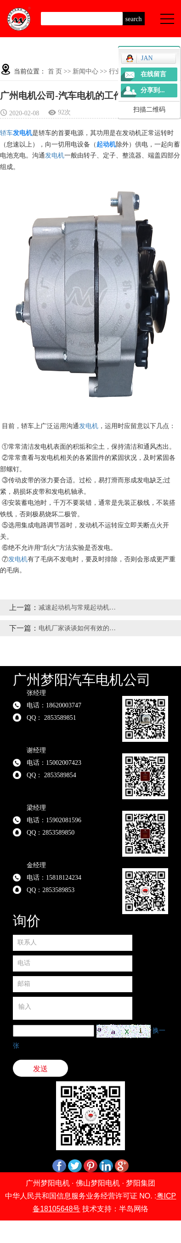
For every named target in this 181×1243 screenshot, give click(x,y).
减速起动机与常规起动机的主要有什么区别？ (79, 607)
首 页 (55, 71)
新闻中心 (85, 71)
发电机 (54, 155)
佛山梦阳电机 (98, 1183)
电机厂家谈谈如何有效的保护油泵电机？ (79, 628)
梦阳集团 (140, 1183)
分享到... (153, 90)
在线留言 (153, 74)
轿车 (6, 133)
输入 (72, 1008)
